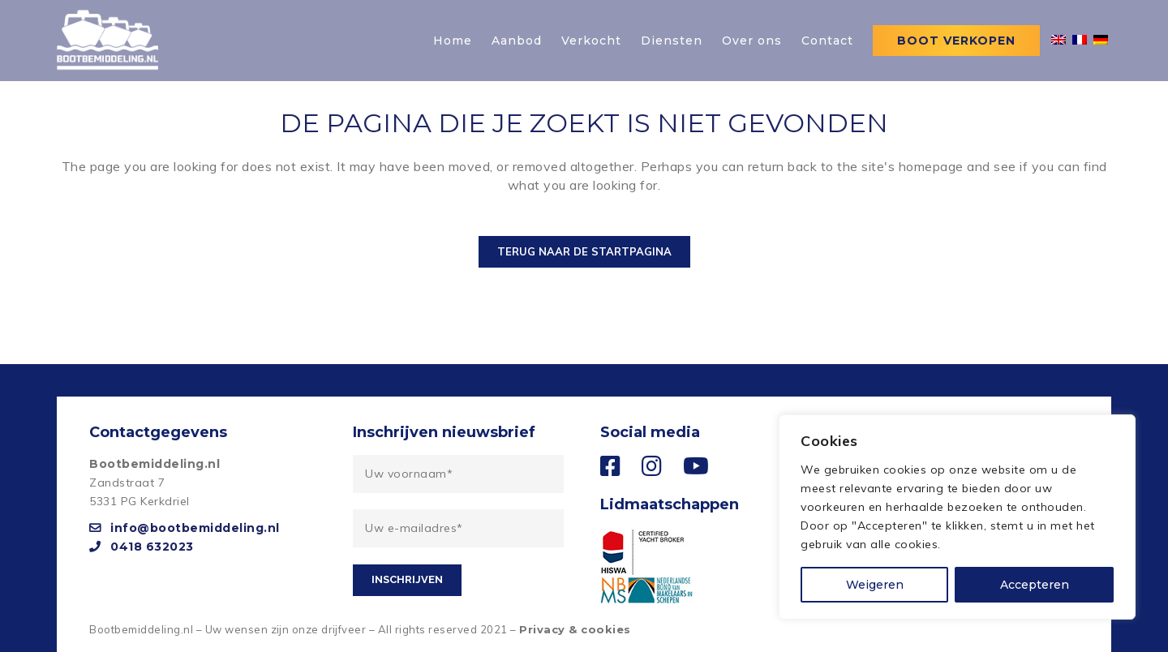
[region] (957, 517)
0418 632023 (141, 546)
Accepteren (1034, 584)
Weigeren (875, 584)
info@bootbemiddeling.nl (184, 528)
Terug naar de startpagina (584, 251)
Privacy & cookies (575, 629)
